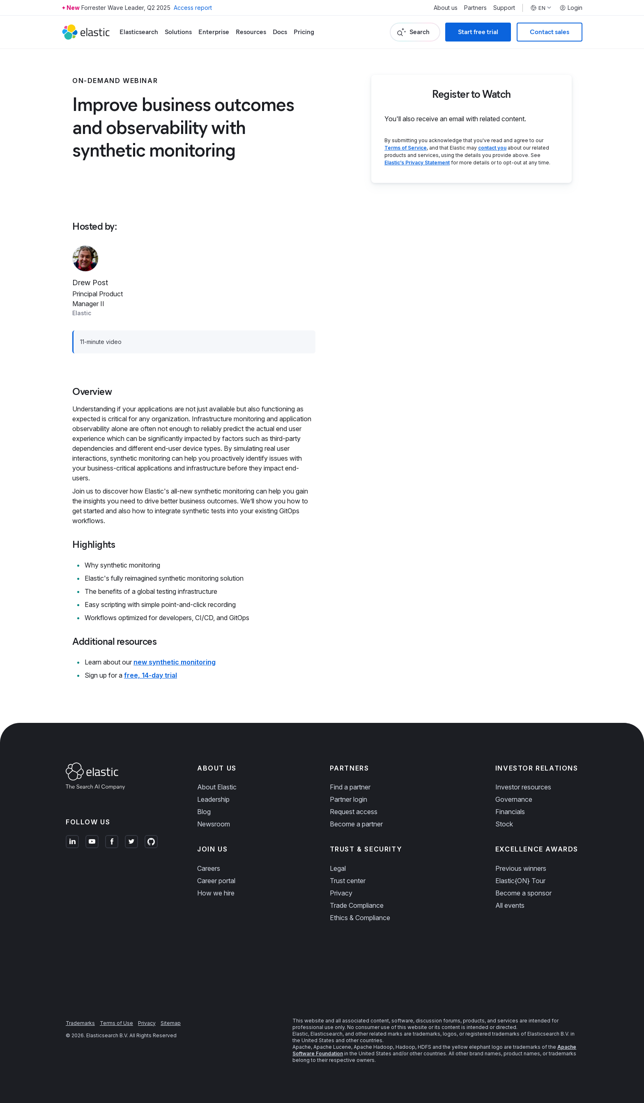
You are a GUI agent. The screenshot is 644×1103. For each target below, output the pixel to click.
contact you (492, 148)
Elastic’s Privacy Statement (417, 162)
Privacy (341, 893)
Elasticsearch (139, 32)
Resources (251, 32)
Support (504, 8)
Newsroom (213, 824)
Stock (504, 824)
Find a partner (350, 787)
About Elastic (217, 787)
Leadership (213, 799)
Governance (513, 799)
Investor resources (523, 787)
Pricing (304, 32)
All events (509, 905)
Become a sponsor (523, 893)
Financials (510, 812)
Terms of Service (405, 148)
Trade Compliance (357, 905)
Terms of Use (116, 1023)
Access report (193, 7)
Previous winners (520, 868)
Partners (475, 8)
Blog (204, 812)
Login (570, 8)
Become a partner (356, 824)
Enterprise (213, 32)
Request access (353, 812)
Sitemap (171, 1023)
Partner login (348, 799)
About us (446, 8)
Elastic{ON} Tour (520, 881)
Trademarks (80, 1023)
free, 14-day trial (150, 675)
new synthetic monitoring (174, 662)
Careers (208, 868)
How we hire (216, 893)
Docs (280, 32)
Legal (338, 868)
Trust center (348, 881)
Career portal (216, 881)
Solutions (178, 32)
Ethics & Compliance (360, 918)
